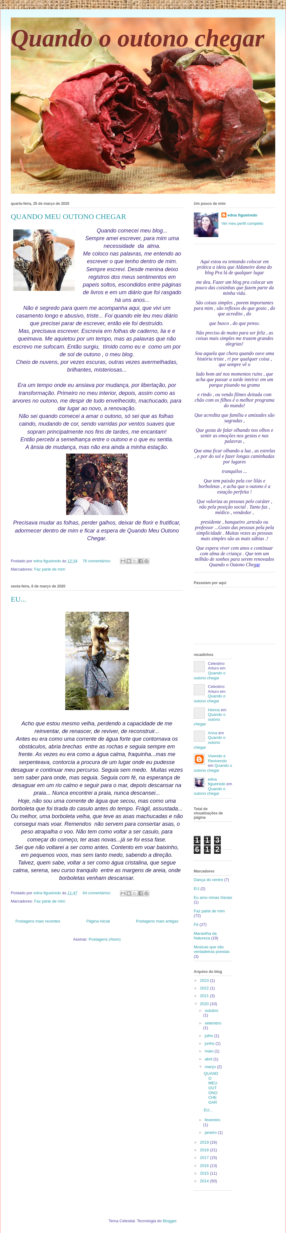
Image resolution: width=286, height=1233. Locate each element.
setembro (213, 1023)
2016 (205, 1165)
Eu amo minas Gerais (213, 897)
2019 (205, 1142)
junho (210, 1043)
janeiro (211, 1132)
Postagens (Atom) (105, 939)
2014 (205, 1181)
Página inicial (98, 921)
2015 (205, 1173)
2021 (205, 995)
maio (210, 1051)
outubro (211, 1010)
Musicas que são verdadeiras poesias (211, 949)
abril (209, 1059)
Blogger (169, 1221)
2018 (205, 1150)
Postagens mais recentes (37, 921)
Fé (196, 924)
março (211, 1066)
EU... (18, 599)
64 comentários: (97, 893)
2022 (205, 988)
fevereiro (212, 1120)
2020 (205, 1003)
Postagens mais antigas (157, 921)
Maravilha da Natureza (205, 936)
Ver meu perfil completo (242, 223)
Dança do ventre (208, 879)
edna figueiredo (242, 215)
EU (196, 888)
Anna (212, 733)
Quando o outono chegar (137, 38)
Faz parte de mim (49, 569)
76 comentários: (97, 561)
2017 (205, 1157)
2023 (205, 980)
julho (209, 1035)
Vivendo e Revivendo (217, 758)
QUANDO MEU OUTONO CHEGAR (68, 216)
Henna (214, 710)
